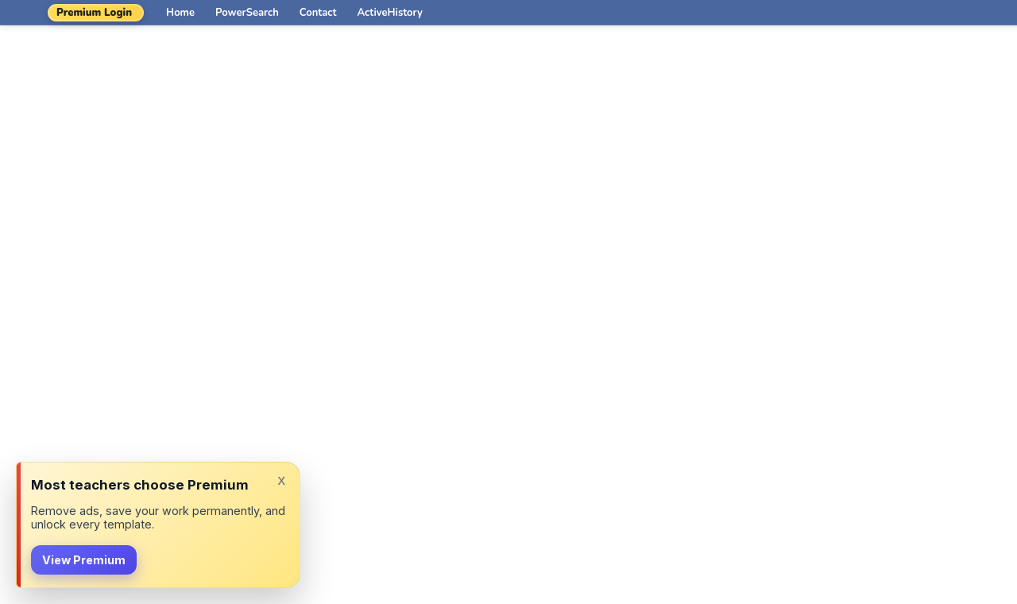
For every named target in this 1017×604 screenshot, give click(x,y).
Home (180, 13)
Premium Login (94, 13)
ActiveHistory (390, 13)
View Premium (84, 560)
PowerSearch (247, 13)
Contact (318, 13)
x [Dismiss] (281, 479)
